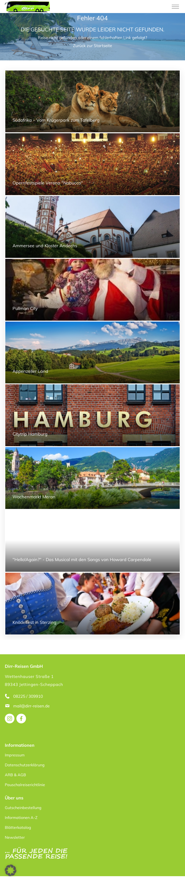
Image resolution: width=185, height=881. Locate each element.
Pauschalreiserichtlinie (25, 784)
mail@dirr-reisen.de (32, 705)
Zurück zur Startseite (92, 45)
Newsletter (15, 837)
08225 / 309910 (28, 696)
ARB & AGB (15, 774)
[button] (10, 870)
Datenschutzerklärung (25, 764)
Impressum (15, 755)
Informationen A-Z (21, 817)
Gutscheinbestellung (23, 807)
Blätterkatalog (18, 827)
